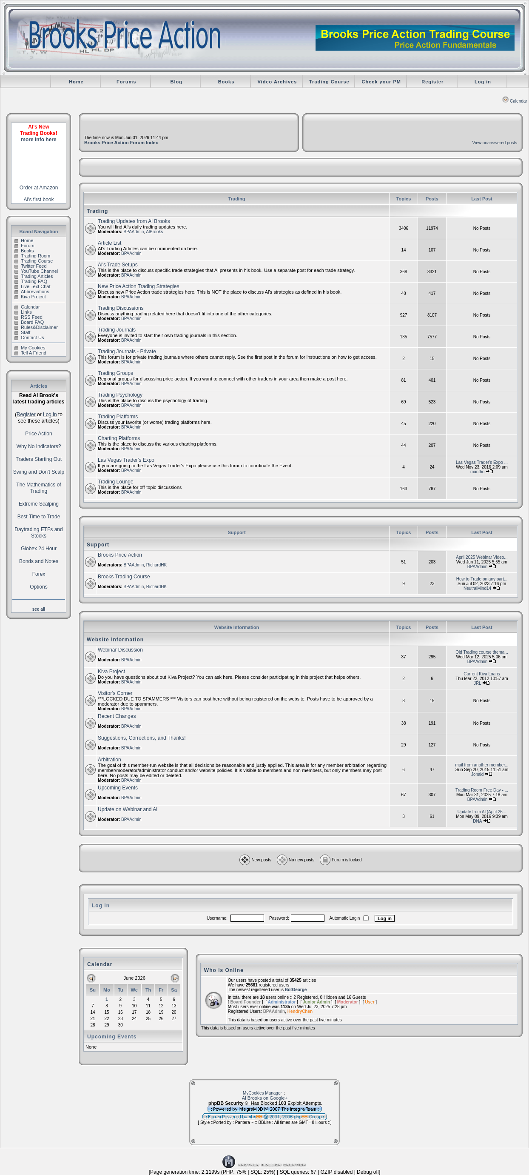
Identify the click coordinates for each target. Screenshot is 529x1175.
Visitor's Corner (115, 693)
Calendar (514, 101)
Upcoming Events (118, 788)
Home (76, 81)
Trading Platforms (118, 417)
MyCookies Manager (262, 1093)
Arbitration (109, 760)
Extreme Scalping (39, 504)
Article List (109, 243)
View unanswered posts (494, 142)
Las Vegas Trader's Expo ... (482, 462)
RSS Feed (28, 317)
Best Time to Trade (38, 517)
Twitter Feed (30, 266)
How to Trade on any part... (482, 579)
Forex (39, 574)
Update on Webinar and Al (127, 809)
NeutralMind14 (477, 588)
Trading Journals (117, 330)
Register (432, 81)
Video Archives (277, 81)
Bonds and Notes (38, 561)
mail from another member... (481, 765)
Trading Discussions (121, 308)
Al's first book (39, 200)
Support (98, 545)
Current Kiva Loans (482, 674)
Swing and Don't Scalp (38, 472)
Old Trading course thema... (481, 652)
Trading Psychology (120, 395)
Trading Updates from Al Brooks (134, 221)
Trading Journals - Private (127, 352)
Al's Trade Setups (118, 265)
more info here (38, 140)
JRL (477, 683)
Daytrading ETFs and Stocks (38, 532)
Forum (24, 245)
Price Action (38, 434)
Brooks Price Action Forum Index (121, 142)
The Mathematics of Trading (38, 488)
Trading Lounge (116, 482)
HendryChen (300, 1011)
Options (38, 587)
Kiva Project (30, 296)
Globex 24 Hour (39, 549)
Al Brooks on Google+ (264, 1098)
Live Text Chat (32, 286)
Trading (97, 211)
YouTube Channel (36, 271)
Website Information (115, 640)
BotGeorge (296, 989)
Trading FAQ (30, 281)
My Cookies (29, 347)
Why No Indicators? (39, 446)
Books (226, 81)
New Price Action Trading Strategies (138, 286)
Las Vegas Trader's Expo (126, 460)
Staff (22, 332)
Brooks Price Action (120, 555)
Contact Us (29, 337)
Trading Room (32, 255)
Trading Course (329, 81)
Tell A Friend (30, 352)
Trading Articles (33, 276)
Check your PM (381, 81)
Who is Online (224, 970)
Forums (126, 81)
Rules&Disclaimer (36, 327)
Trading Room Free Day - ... (481, 790)
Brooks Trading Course (124, 577)
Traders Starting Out (39, 459)
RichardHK (156, 565)
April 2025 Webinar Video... (481, 557)
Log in (483, 81)
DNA (477, 821)
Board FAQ (29, 322)
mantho (477, 471)
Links (23, 311)
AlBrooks (154, 231)
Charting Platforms (119, 438)
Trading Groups (115, 373)
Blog (176, 81)
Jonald (477, 774)
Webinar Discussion (120, 650)
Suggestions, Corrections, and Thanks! (142, 738)
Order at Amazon (39, 188)
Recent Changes (117, 716)
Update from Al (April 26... (482, 811)
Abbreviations (31, 291)
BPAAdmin (134, 231)
